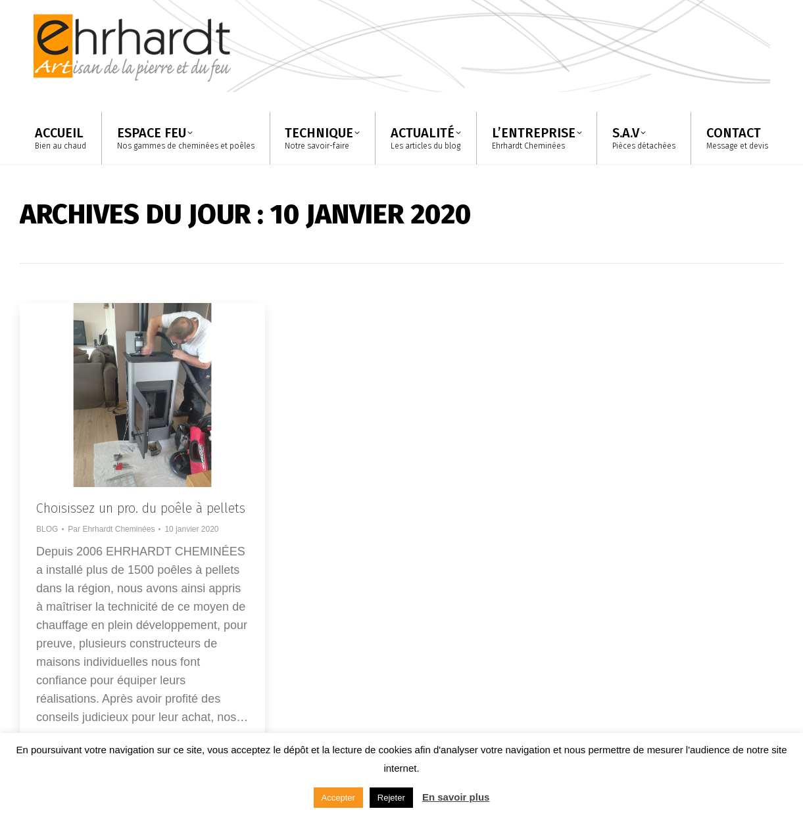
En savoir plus (456, 797)
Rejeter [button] (391, 798)
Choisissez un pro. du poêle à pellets (140, 508)
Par (111, 529)
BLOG (47, 529)
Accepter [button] (338, 798)
